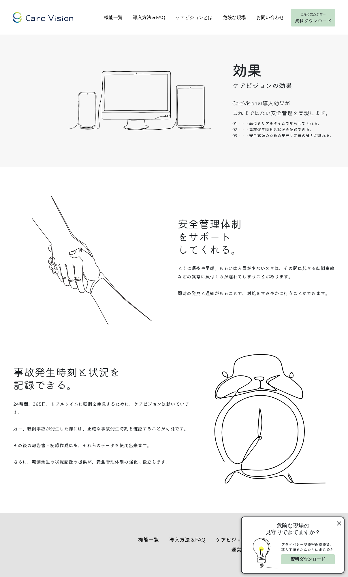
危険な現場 (234, 18)
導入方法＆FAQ (149, 18)
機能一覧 (113, 18)
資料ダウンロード (308, 559)
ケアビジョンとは (193, 18)
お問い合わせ (270, 18)
